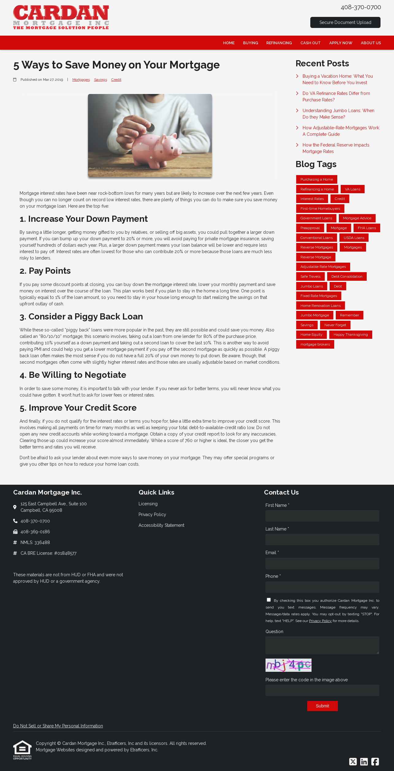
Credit (116, 79)
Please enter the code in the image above (307, 679)
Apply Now (340, 43)
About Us (371, 43)
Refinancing (279, 43)
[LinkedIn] (364, 762)
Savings (100, 79)
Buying (250, 43)
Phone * (273, 576)
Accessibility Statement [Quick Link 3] (161, 525)
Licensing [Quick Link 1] (148, 503)
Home (229, 43)
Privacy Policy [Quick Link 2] (152, 514)
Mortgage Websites (56, 749)
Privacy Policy (320, 621)
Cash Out (310, 43)
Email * (272, 552)
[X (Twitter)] (353, 762)
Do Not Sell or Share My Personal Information (58, 725)
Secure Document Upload (345, 22)
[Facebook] (375, 762)
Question (274, 631)
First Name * (277, 505)
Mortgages (81, 79)
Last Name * (277, 528)
